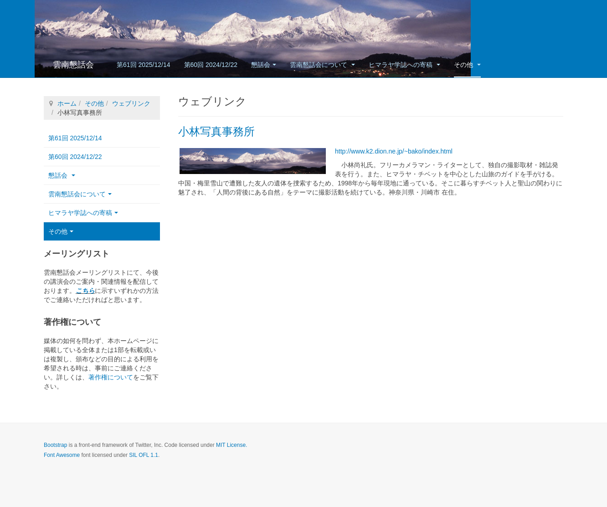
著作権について (110, 377)
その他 (467, 64)
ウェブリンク (131, 103)
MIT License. (231, 445)
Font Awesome (62, 455)
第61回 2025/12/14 (143, 64)
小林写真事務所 (216, 131)
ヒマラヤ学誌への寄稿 (404, 64)
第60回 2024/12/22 (211, 64)
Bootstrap (55, 445)
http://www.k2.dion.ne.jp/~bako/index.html (394, 151)
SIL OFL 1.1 (143, 455)
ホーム (67, 103)
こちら (85, 290)
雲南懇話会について (322, 64)
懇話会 (263, 64)
